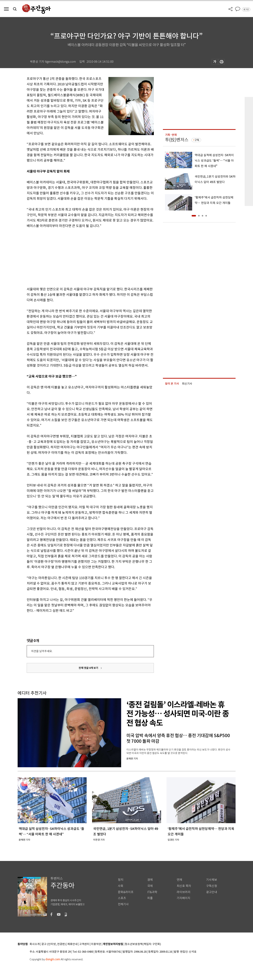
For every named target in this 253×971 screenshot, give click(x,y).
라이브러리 (183, 892)
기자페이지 (183, 898)
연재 (179, 879)
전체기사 (123, 904)
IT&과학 (152, 892)
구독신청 (211, 886)
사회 (120, 886)
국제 (150, 886)
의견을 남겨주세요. (41, 651)
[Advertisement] (81, 256)
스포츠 (122, 898)
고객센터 (84, 944)
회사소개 (35, 944)
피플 (150, 898)
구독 (197, 140)
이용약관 (96, 944)
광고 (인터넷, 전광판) (53, 944)
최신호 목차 (184, 886)
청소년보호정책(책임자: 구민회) (143, 944)
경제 (150, 879)
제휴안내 (72, 944)
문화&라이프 (125, 892)
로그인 (246, 9)
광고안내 (211, 892)
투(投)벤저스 (176, 140)
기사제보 (211, 879)
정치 (120, 879)
